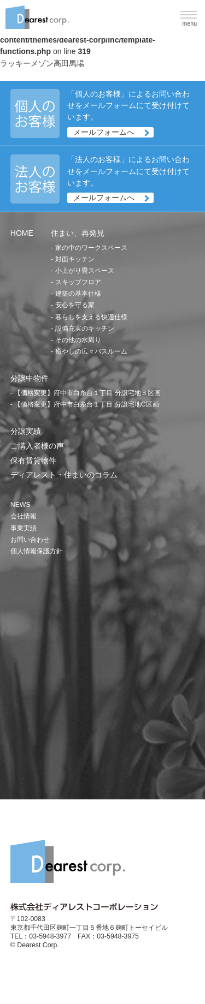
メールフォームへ (103, 132)
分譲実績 (25, 431)
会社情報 (23, 516)
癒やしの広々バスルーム (91, 351)
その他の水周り (78, 340)
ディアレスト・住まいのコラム (64, 474)
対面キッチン (75, 259)
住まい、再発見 (77, 233)
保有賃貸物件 (33, 460)
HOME (21, 233)
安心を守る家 (75, 305)
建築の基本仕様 (78, 293)
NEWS (20, 505)
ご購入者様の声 (37, 445)
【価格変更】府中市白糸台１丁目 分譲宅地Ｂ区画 (87, 393)
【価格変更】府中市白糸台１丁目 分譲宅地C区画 (86, 404)
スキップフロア (78, 282)
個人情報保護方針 (36, 551)
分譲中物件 (29, 378)
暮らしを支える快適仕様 (91, 317)
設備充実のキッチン (84, 328)
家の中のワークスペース (91, 248)
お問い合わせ (30, 539)
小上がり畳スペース (84, 270)
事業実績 (23, 528)
